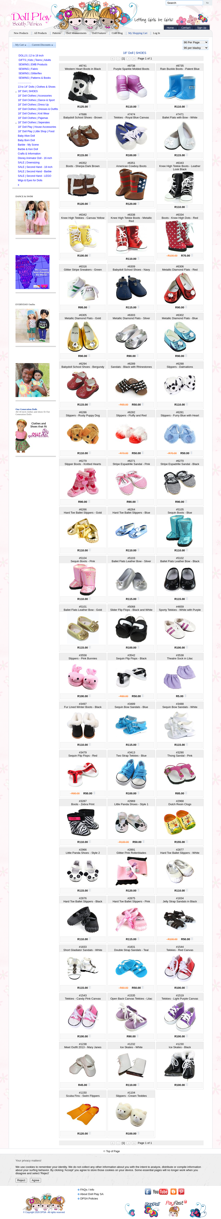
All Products (40, 33)
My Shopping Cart (137, 33)
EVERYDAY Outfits (25, 304)
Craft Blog (117, 33)
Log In (156, 33)
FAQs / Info (87, 1189)
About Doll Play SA (91, 1194)
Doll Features (99, 33)
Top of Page (113, 1151)
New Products (21, 33)
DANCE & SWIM (24, 196)
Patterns (56, 33)
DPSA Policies (89, 1198)
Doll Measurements (76, 33)
